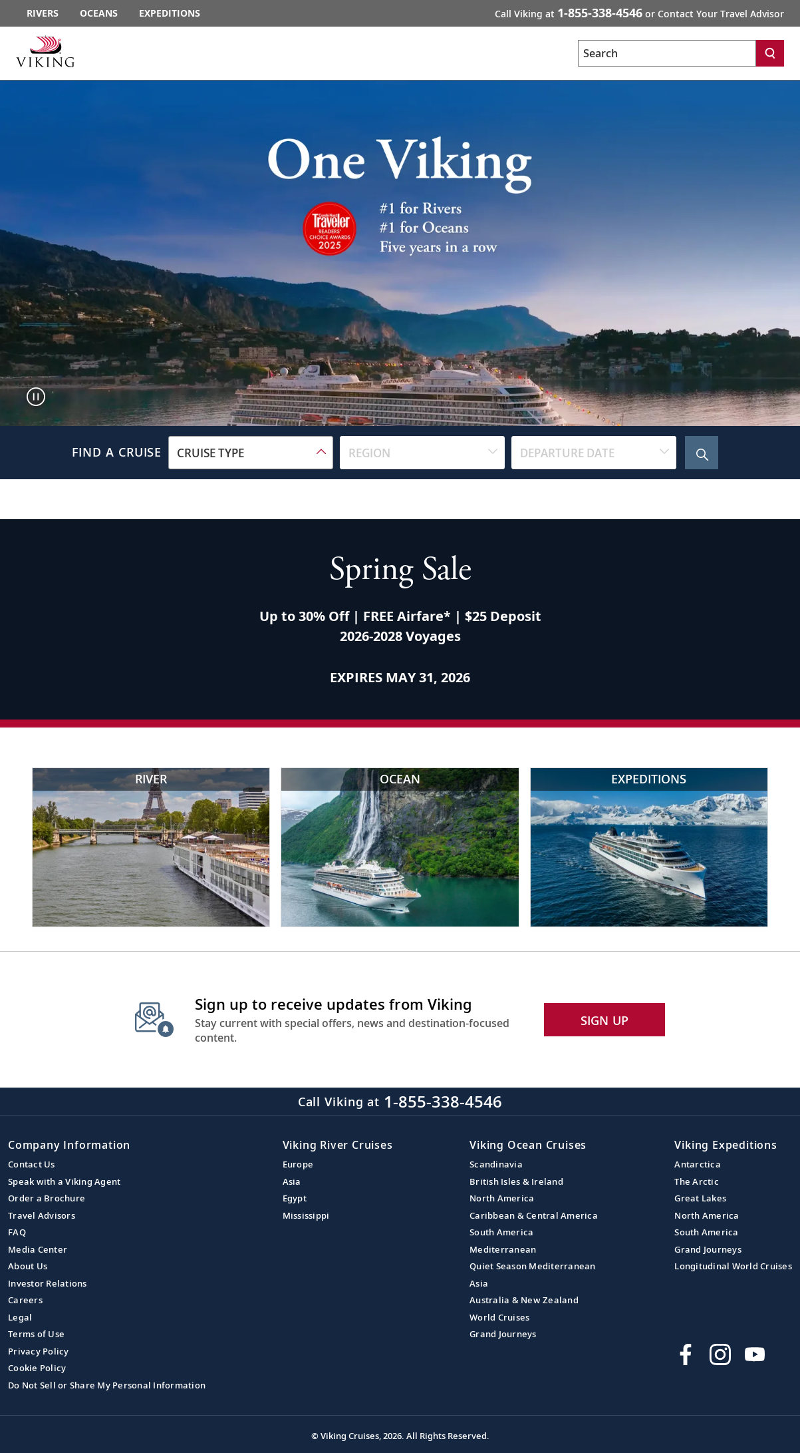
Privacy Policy (38, 1351)
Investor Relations (47, 1283)
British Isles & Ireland (516, 1181)
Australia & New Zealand (524, 1300)
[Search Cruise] (701, 452)
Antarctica (697, 1164)
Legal (20, 1317)
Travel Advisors (41, 1215)
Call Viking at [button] (639, 13)
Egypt (295, 1198)
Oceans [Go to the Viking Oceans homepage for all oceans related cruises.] (99, 13)
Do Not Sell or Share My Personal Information (106, 1385)
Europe (298, 1164)
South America (501, 1232)
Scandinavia (496, 1164)
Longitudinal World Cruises (733, 1266)
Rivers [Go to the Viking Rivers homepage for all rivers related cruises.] (43, 13)
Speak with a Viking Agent (64, 1181)
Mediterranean (502, 1249)
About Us (27, 1266)
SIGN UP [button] (605, 1020)
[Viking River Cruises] (151, 847)
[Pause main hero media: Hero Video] (36, 396)
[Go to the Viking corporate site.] (45, 51)
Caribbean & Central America (533, 1215)
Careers (25, 1300)
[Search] (770, 53)
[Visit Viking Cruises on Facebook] (685, 1354)
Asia (292, 1181)
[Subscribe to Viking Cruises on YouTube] (754, 1354)
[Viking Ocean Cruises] (400, 847)
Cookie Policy (37, 1368)
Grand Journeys (503, 1334)
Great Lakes (700, 1198)
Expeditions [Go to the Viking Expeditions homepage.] (169, 13)
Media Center (37, 1249)
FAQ (17, 1232)
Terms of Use (36, 1334)
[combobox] (250, 452)
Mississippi (306, 1215)
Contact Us (31, 1164)
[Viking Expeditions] (649, 847)
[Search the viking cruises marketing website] (667, 53)
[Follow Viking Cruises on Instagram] (720, 1354)
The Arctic (696, 1181)
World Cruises (499, 1317)
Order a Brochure (46, 1198)
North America (501, 1198)
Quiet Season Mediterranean (532, 1266)
